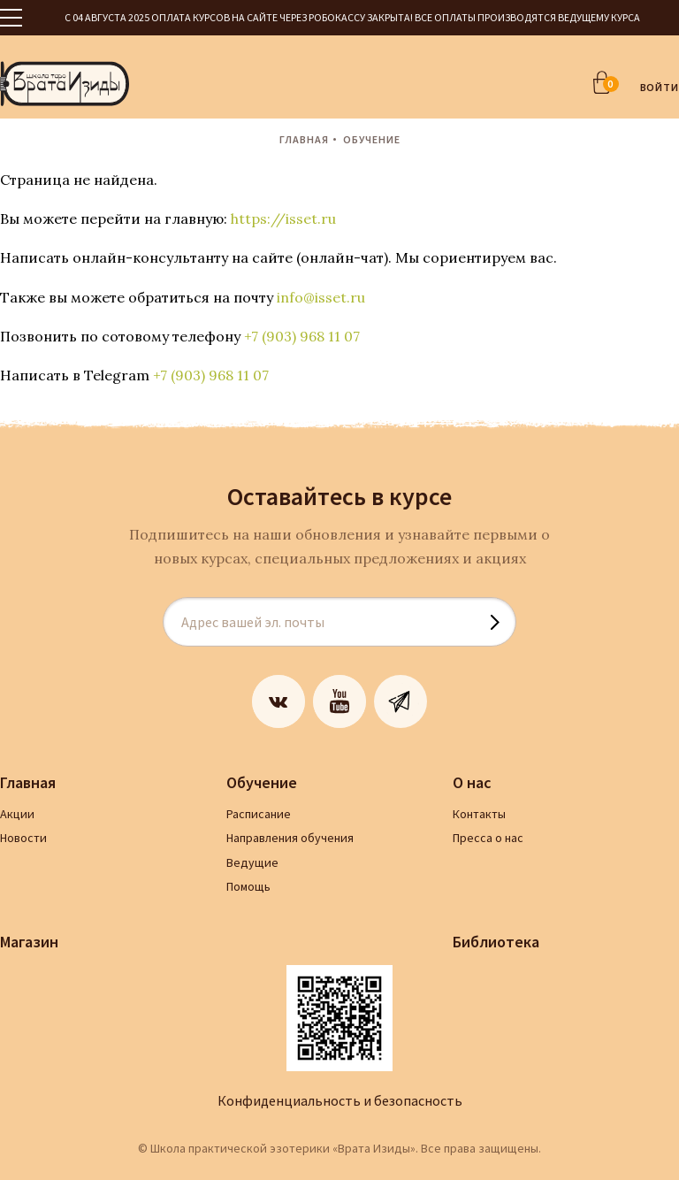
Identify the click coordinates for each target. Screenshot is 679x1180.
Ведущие (252, 862)
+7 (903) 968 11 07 (302, 336)
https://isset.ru (283, 218)
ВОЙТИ (660, 87)
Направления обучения (290, 838)
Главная (304, 139)
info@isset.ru (321, 297)
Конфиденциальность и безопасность (339, 1100)
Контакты (479, 814)
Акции (17, 814)
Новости (23, 838)
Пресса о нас (488, 838)
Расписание (258, 814)
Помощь (248, 886)
